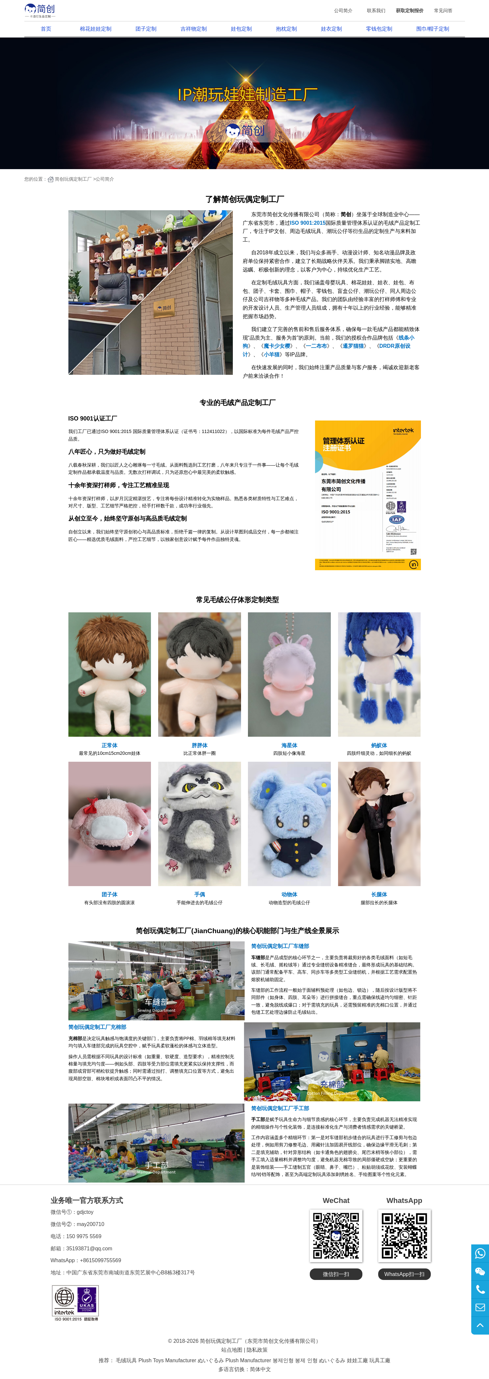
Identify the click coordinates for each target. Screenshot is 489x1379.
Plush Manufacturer (248, 1360)
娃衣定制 (331, 29)
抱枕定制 (286, 29)
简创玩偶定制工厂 (73, 179)
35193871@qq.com (89, 1248)
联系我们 (376, 10)
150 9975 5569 (84, 1236)
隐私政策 (257, 1350)
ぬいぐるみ (211, 1360)
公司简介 (343, 10)
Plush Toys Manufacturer (167, 1360)
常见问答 (443, 10)
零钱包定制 (379, 29)
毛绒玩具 (126, 1360)
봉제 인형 (306, 1360)
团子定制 (146, 29)
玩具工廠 (379, 1360)
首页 (46, 29)
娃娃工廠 (357, 1360)
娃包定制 (241, 29)
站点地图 (231, 1350)
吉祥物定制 (194, 29)
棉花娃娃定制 (95, 29)
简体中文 (260, 1369)
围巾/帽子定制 (432, 29)
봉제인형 (283, 1360)
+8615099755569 (100, 1260)
